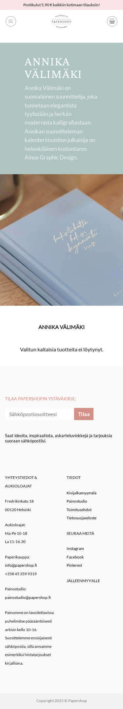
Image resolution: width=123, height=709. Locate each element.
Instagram (75, 548)
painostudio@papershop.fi (28, 597)
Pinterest (74, 565)
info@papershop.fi (21, 565)
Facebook (75, 557)
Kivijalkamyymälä (81, 492)
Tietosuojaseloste (81, 517)
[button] (11, 21)
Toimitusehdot (79, 509)
